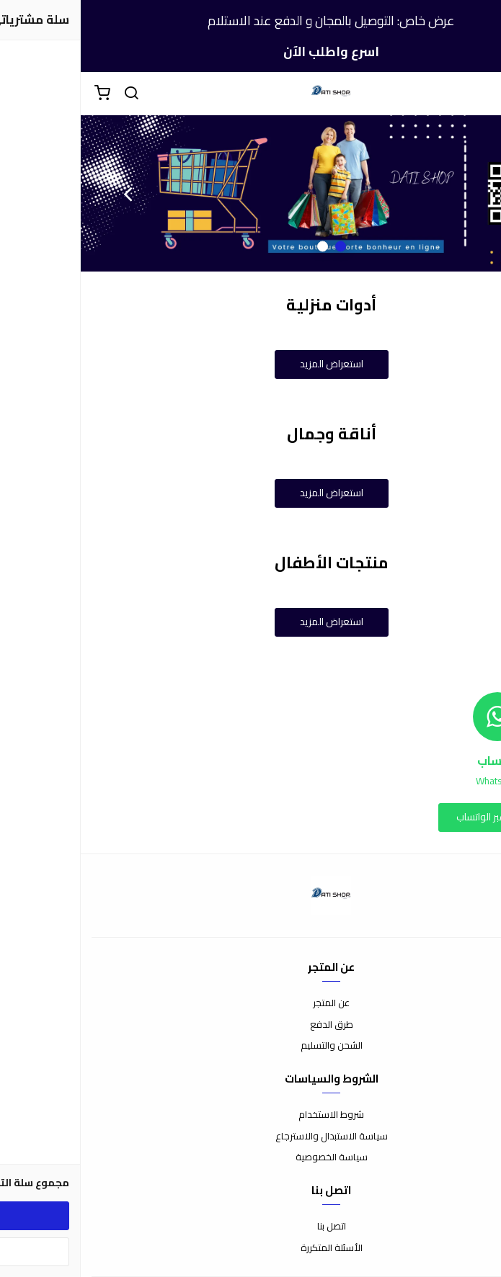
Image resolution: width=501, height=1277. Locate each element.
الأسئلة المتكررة (251, 1248)
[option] (250, 193)
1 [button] (259, 246)
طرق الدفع (250, 1025)
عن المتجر (250, 1003)
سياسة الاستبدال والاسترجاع (251, 1136)
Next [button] (47, 194)
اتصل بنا (250, 1226)
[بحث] (50, 93)
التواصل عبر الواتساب (416, 816)
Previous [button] (454, 194)
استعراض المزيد (251, 363)
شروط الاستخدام (250, 1115)
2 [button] (241, 246)
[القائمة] (479, 93)
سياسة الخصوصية (251, 1157)
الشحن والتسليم (251, 1046)
